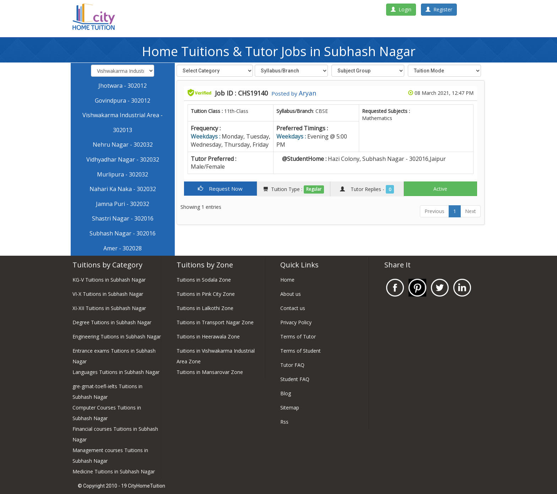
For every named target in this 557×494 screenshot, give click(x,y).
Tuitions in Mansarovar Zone (210, 372)
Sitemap (289, 407)
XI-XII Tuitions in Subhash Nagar (109, 308)
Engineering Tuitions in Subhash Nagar (116, 336)
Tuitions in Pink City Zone (206, 294)
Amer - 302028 (122, 248)
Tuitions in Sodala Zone (204, 279)
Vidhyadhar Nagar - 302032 (122, 159)
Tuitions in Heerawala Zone (208, 336)
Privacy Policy (296, 322)
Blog (285, 393)
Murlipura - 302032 (122, 174)
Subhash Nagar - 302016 (123, 233)
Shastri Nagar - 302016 (122, 218)
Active (440, 188)
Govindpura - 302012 (122, 100)
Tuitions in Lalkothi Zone (205, 308)
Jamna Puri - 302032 (122, 204)
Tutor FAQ (292, 365)
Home (287, 279)
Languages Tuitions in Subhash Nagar (115, 372)
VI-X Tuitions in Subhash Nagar (107, 294)
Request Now (220, 188)
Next (470, 211)
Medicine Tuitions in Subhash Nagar (113, 471)
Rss (284, 421)
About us (290, 294)
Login (401, 9)
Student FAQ (294, 379)
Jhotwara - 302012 (122, 85)
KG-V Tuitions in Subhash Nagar (109, 279)
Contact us (292, 308)
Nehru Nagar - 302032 (123, 144)
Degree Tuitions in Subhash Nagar (111, 322)
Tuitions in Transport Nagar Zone (215, 322)
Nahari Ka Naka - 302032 (123, 189)
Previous (434, 211)
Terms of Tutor (298, 336)
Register (439, 9)
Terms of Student (300, 350)
